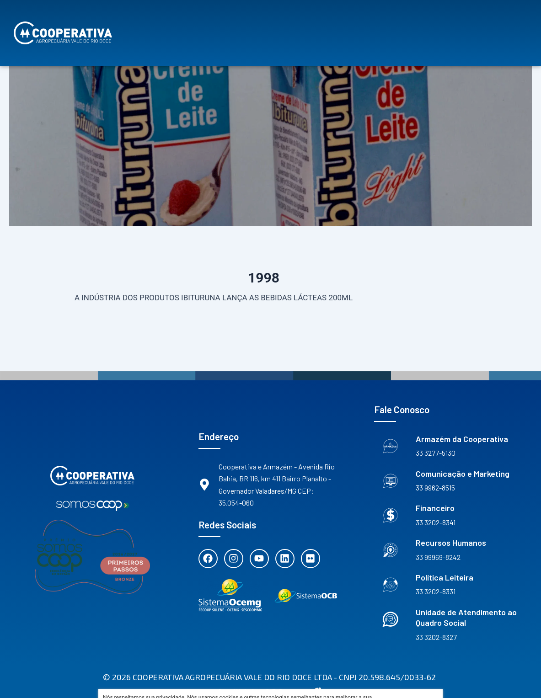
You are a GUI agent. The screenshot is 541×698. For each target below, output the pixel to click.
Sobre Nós (148, 25)
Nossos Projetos (219, 25)
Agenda (395, 25)
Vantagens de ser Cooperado (315, 25)
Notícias (443, 25)
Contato (498, 25)
